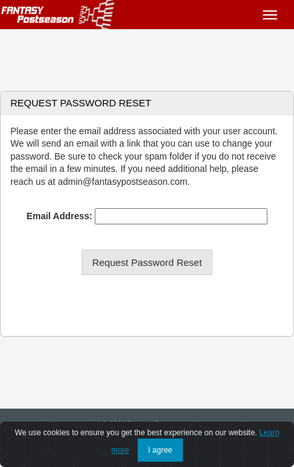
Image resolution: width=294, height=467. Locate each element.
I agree (160, 450)
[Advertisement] (147, 55)
